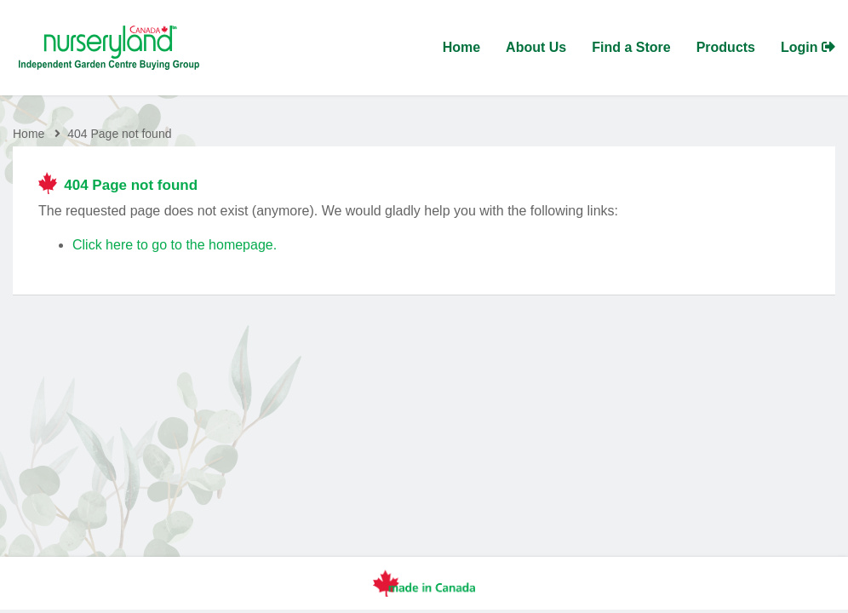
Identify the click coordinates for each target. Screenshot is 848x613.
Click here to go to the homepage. (174, 245)
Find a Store (631, 47)
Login (808, 47)
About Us (536, 47)
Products (725, 47)
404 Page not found (119, 133)
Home (461, 47)
